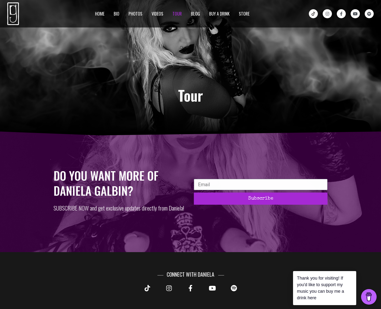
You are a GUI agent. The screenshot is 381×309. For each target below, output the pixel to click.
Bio (116, 13)
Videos (157, 13)
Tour (177, 13)
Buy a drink (219, 13)
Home (99, 13)
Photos (135, 13)
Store (244, 13)
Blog (195, 13)
